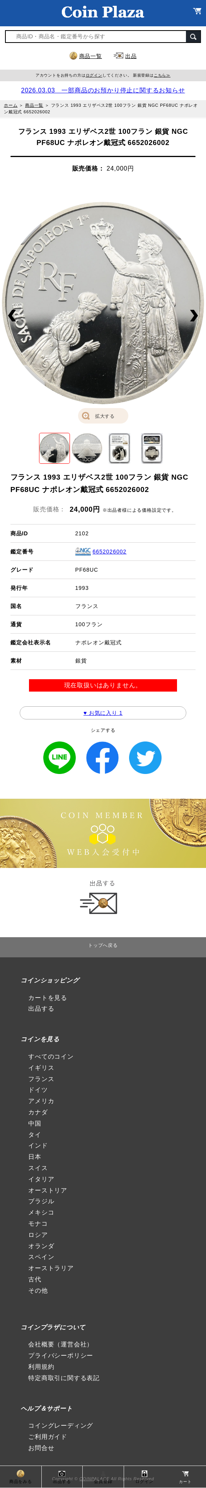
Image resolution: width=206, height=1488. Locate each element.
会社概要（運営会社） (60, 1344)
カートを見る (47, 997)
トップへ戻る (103, 945)
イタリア (41, 1179)
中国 (34, 1123)
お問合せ (41, 1448)
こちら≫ (162, 75)
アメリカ (41, 1101)
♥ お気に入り (103, 713)
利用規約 (41, 1366)
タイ (34, 1134)
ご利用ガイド (47, 1436)
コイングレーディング (60, 1425)
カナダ (38, 1112)
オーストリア (47, 1190)
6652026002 (109, 551)
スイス (38, 1168)
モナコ (38, 1223)
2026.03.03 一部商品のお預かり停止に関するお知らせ (103, 90)
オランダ (41, 1246)
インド (38, 1145)
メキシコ (41, 1212)
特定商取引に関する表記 (64, 1378)
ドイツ (38, 1090)
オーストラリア (51, 1268)
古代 (34, 1279)
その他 (38, 1290)
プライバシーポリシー (60, 1355)
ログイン (94, 75)
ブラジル (41, 1201)
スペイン (41, 1257)
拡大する (105, 416)
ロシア (38, 1235)
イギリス (41, 1067)
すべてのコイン (51, 1056)
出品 (131, 56)
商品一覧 (90, 56)
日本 (34, 1156)
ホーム (10, 105)
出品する (41, 1008)
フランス (41, 1079)
